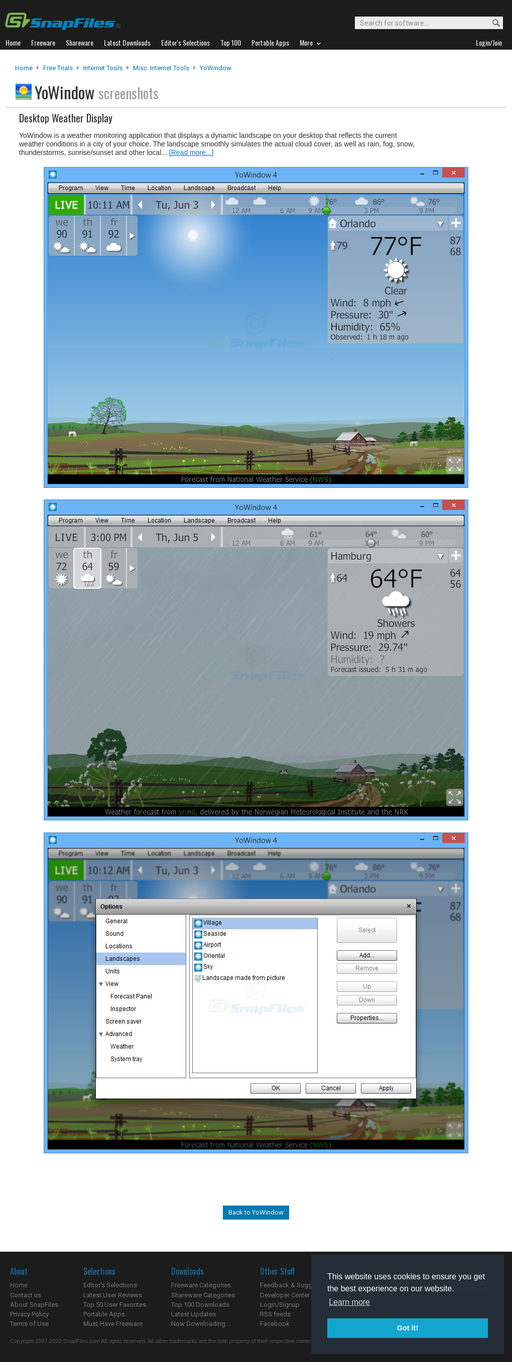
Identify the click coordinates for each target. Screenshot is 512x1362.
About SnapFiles (34, 1304)
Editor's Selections (110, 1285)
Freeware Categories (201, 1285)
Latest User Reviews (112, 1295)
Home (24, 68)
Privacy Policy (29, 1314)
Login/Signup (280, 1304)
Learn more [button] (349, 1302)
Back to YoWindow (256, 1212)
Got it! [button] (407, 1328)
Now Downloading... (200, 1323)
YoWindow (215, 68)
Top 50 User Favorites (114, 1304)
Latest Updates (193, 1314)
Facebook (275, 1323)
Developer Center (285, 1295)
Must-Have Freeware (113, 1323)
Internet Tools (102, 68)
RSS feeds (275, 1314)
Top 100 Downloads (200, 1304)
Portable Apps (104, 1314)
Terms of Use (29, 1323)
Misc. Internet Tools (161, 68)
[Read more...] (191, 152)
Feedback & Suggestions (297, 1285)
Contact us (25, 1295)
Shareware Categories (203, 1295)
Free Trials (58, 68)
